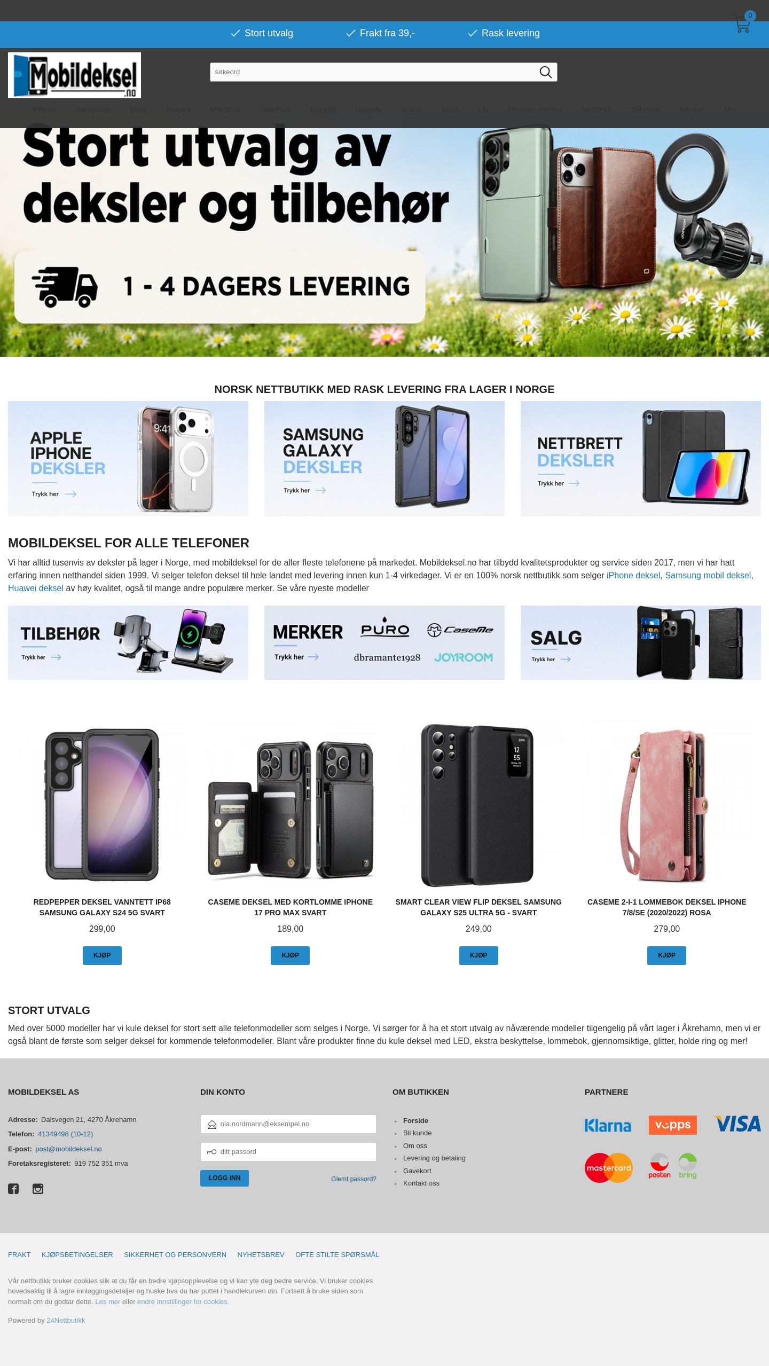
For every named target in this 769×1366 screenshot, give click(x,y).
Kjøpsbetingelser (77, 1254)
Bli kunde (417, 1132)
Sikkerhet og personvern (175, 1254)
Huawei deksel (36, 587)
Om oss (415, 1145)
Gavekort (417, 1170)
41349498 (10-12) (65, 1133)
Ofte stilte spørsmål (337, 1254)
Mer (730, 87)
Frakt (19, 1254)
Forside (415, 1120)
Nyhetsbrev (261, 1254)
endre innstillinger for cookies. (183, 1301)
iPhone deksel (634, 574)
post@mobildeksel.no (68, 1148)
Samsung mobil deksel (708, 574)
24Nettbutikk (65, 1320)
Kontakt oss (421, 1183)
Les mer (107, 1301)
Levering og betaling (434, 1157)
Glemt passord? (353, 1178)
